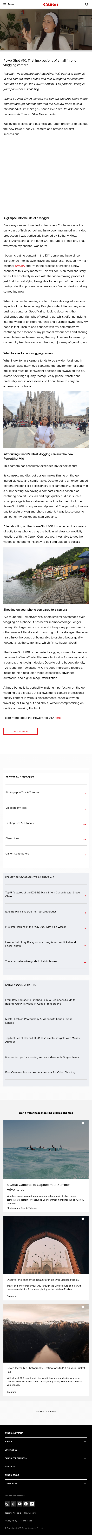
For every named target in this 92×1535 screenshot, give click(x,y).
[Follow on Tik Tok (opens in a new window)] (13, 1504)
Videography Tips (16, 808)
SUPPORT (45, 1441)
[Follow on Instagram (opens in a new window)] (7, 1504)
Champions (12, 838)
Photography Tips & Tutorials (22, 792)
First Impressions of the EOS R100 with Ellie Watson (36, 927)
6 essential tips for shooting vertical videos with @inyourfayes (42, 1057)
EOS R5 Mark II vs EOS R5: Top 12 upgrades (30, 911)
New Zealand (30, 1513)
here (58, 718)
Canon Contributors (17, 853)
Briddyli (20, 266)
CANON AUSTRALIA (45, 1433)
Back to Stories (21, 731)
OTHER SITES (45, 1483)
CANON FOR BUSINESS (45, 1458)
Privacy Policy (11, 1521)
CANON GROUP (45, 1475)
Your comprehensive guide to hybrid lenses (31, 961)
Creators (11, 1296)
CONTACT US (45, 1450)
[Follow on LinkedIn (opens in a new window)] (32, 1504)
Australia (17, 1513)
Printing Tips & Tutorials (19, 823)
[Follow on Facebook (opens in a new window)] (26, 1504)
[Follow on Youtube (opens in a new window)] (19, 1504)
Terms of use (26, 1521)
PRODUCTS (45, 1467)
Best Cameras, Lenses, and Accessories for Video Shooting (40, 1072)
